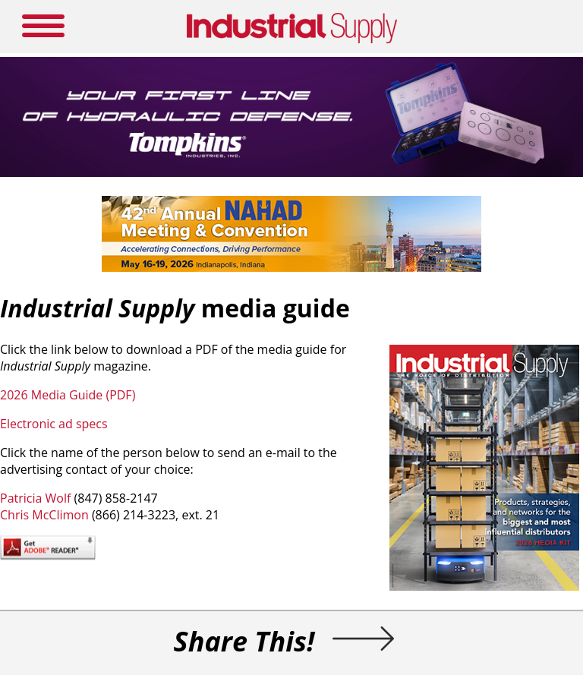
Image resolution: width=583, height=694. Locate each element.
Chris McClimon (44, 514)
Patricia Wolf (35, 498)
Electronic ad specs (54, 423)
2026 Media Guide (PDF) (67, 394)
